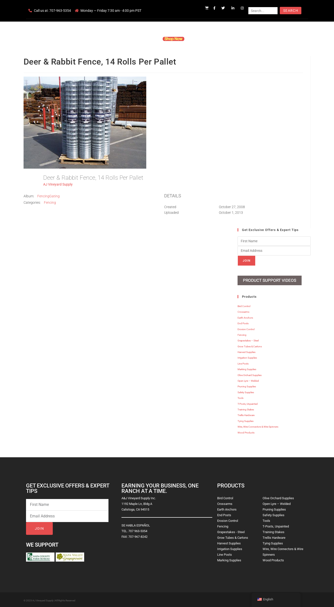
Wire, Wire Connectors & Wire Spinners (258, 425)
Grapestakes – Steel (248, 339)
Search (290, 11)
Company (127, 39)
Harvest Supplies (246, 350)
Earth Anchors (245, 316)
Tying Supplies (246, 419)
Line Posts (243, 362)
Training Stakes (246, 408)
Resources (200, 39)
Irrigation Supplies (247, 356)
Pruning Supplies (247, 385)
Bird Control (244, 305)
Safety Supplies (246, 391)
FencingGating (48, 196)
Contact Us (223, 39)
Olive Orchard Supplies (250, 374)
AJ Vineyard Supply (58, 184)
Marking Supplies (247, 368)
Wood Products (246, 431)
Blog (242, 39)
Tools (240, 396)
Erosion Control (246, 328)
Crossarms (243, 310)
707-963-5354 (60, 11)
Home (108, 39)
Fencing (50, 202)
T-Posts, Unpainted (248, 402)
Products (148, 39)
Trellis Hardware (246, 414)
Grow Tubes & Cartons (250, 345)
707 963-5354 (137, 530)
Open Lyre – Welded (248, 379)
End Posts (243, 322)
